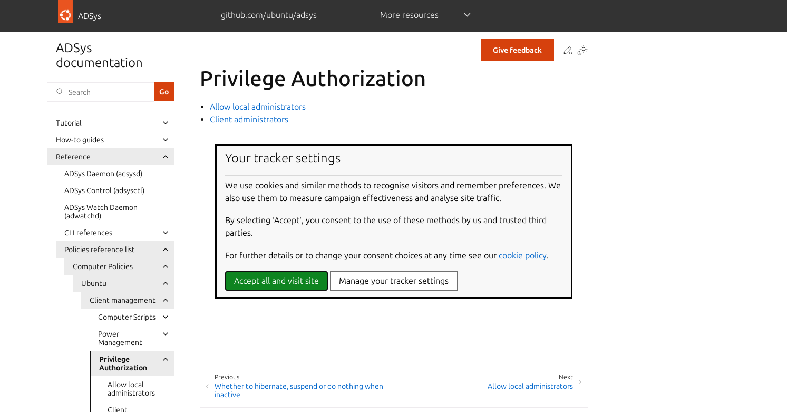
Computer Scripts (127, 317)
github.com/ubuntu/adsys (269, 15)
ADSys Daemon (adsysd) (103, 173)
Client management (123, 300)
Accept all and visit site (276, 280)
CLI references (88, 232)
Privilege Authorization (123, 363)
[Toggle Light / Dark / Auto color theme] (582, 51)
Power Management (120, 338)
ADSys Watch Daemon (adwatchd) (101, 211)
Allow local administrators (131, 388)
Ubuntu (93, 283)
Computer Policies (103, 266)
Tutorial (69, 123)
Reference (73, 156)
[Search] (100, 91)
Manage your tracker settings (394, 280)
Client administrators (249, 119)
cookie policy (523, 255)
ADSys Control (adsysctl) (104, 190)
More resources (409, 15)
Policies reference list (99, 249)
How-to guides (80, 140)
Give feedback (517, 50)
